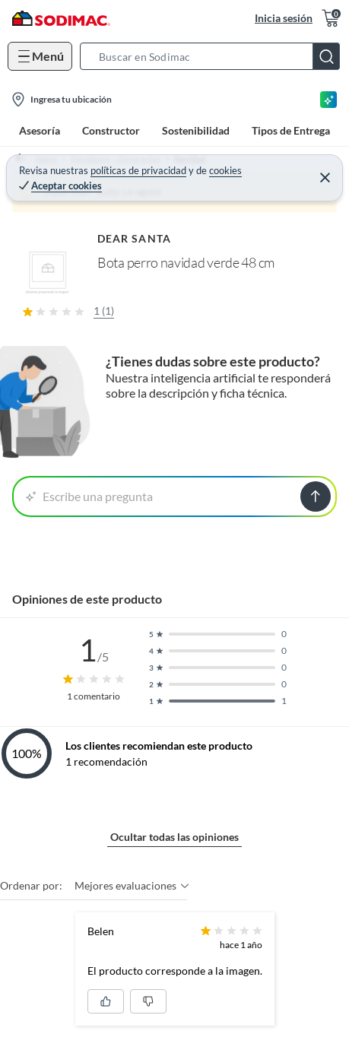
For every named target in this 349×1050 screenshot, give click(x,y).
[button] (214, 56)
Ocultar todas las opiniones (174, 836)
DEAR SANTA (134, 238)
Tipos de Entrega (291, 130)
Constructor (111, 130)
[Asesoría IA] (328, 99)
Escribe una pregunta (89, 496)
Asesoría (39, 130)
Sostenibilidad (196, 130)
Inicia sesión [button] (284, 17)
